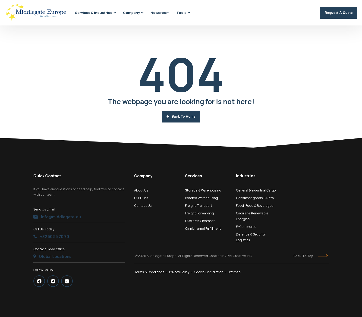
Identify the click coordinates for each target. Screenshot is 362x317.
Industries (245, 176)
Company (143, 176)
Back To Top (310, 256)
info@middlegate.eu (57, 217)
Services (193, 176)
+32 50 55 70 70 (51, 236)
